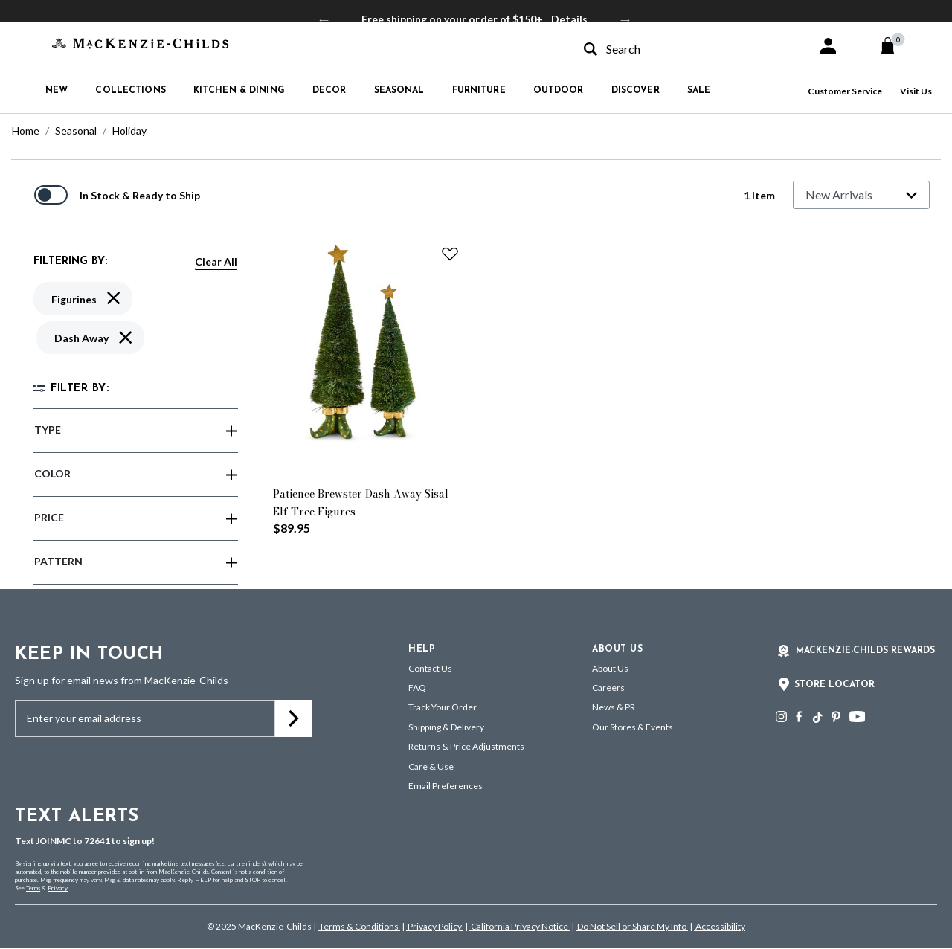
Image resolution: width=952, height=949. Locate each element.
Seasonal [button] (399, 90)
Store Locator (834, 685)
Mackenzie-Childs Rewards (865, 650)
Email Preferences (445, 785)
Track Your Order (442, 706)
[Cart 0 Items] (894, 45)
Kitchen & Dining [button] (239, 90)
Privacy (58, 888)
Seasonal (76, 130)
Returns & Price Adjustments (466, 746)
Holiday (129, 130)
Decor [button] (329, 90)
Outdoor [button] (558, 90)
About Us (610, 668)
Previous (324, 19)
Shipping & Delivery (446, 727)
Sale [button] (698, 90)
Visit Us (916, 91)
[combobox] (687, 49)
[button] (828, 46)
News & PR (613, 706)
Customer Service (845, 91)
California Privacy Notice (519, 926)
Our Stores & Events (632, 727)
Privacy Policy (434, 926)
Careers (608, 687)
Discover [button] (635, 90)
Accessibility (719, 926)
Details (569, 19)
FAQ (417, 687)
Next (625, 19)
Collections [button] (130, 90)
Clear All (216, 261)
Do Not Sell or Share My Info (632, 926)
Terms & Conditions (359, 926)
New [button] (56, 90)
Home (25, 130)
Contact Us (430, 668)
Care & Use (431, 766)
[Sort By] (861, 195)
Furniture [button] (479, 90)
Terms (33, 888)
